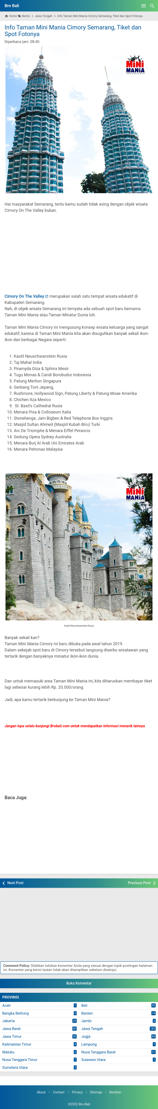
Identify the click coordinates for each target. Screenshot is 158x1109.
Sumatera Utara (15, 1067)
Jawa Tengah (92, 1029)
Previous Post (139, 883)
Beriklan (115, 1092)
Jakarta (8, 1021)
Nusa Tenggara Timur (19, 1060)
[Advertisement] (79, 256)
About (41, 1092)
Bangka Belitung (15, 1013)
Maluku (8, 1052)
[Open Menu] (144, 5)
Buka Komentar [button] (79, 983)
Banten (87, 1013)
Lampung (89, 1044)
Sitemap (96, 1092)
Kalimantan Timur (16, 1044)
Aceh (6, 1005)
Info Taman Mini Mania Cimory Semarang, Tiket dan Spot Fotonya (73, 30)
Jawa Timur (12, 1036)
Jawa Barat (11, 1029)
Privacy (77, 1092)
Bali (84, 1005)
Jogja (85, 1036)
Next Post (15, 883)
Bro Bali (12, 5)
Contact (59, 1092)
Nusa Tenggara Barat (98, 1052)
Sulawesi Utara (93, 1060)
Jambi (86, 1021)
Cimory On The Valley (24, 296)
